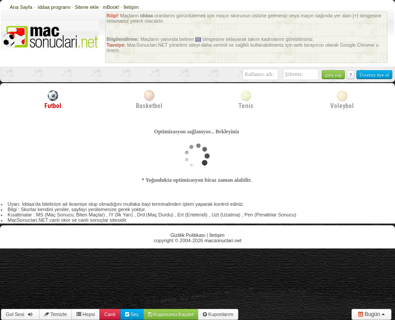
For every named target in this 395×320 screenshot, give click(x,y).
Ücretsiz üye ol (374, 74)
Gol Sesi (20, 314)
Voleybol (342, 99)
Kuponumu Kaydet (171, 314)
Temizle (55, 314)
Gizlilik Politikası (187, 235)
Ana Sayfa (21, 7)
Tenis (245, 99)
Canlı (110, 314)
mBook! (111, 7)
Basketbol (149, 99)
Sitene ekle (87, 7)
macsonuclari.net (223, 240)
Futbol (52, 99)
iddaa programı (55, 7)
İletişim (130, 7)
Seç (132, 314)
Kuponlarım (218, 314)
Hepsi (85, 314)
